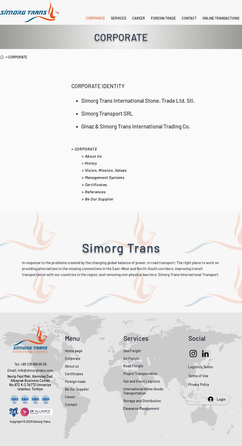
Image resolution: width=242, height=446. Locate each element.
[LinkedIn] (205, 353)
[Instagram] (193, 353)
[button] (221, 18)
